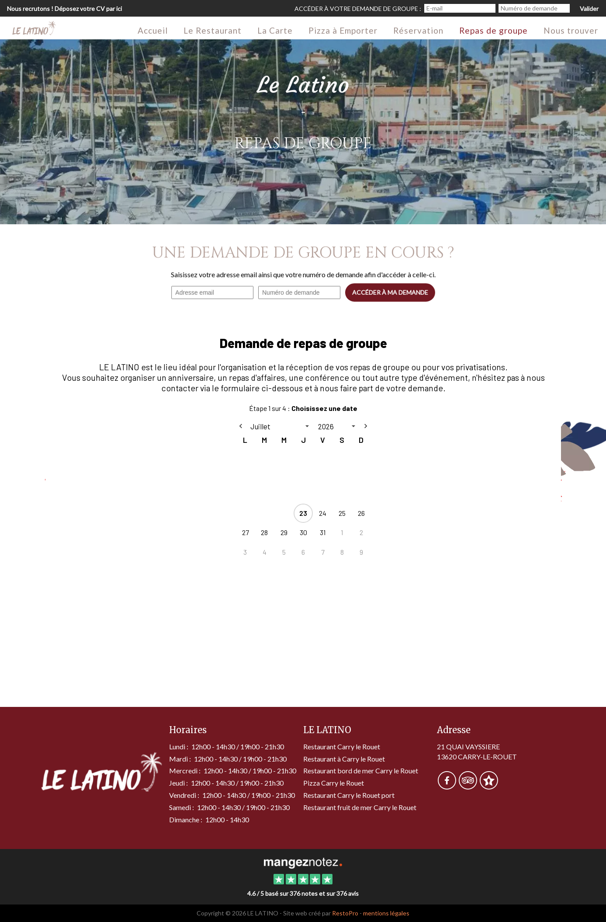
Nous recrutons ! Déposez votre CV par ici (64, 8)
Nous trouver (571, 30)
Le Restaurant (213, 30)
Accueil (153, 30)
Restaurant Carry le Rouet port (349, 795)
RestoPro (345, 913)
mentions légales (386, 913)
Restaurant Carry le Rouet (341, 746)
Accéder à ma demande (389, 292)
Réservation (418, 30)
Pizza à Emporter (342, 30)
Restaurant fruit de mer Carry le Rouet (359, 807)
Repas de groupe (493, 30)
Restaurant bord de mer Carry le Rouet (360, 770)
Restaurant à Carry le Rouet (344, 759)
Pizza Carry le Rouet (333, 783)
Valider (589, 8)
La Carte (275, 30)
